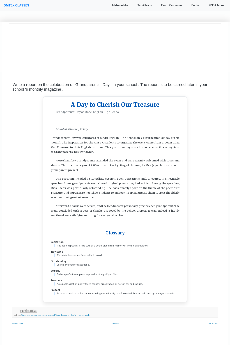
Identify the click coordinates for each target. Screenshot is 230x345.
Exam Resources (171, 5)
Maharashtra (120, 5)
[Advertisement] (115, 49)
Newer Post (17, 323)
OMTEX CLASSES (16, 5)
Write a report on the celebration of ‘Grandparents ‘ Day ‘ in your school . (55, 315)
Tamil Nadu (144, 5)
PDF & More (216, 5)
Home (115, 323)
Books (195, 5)
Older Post (213, 323)
